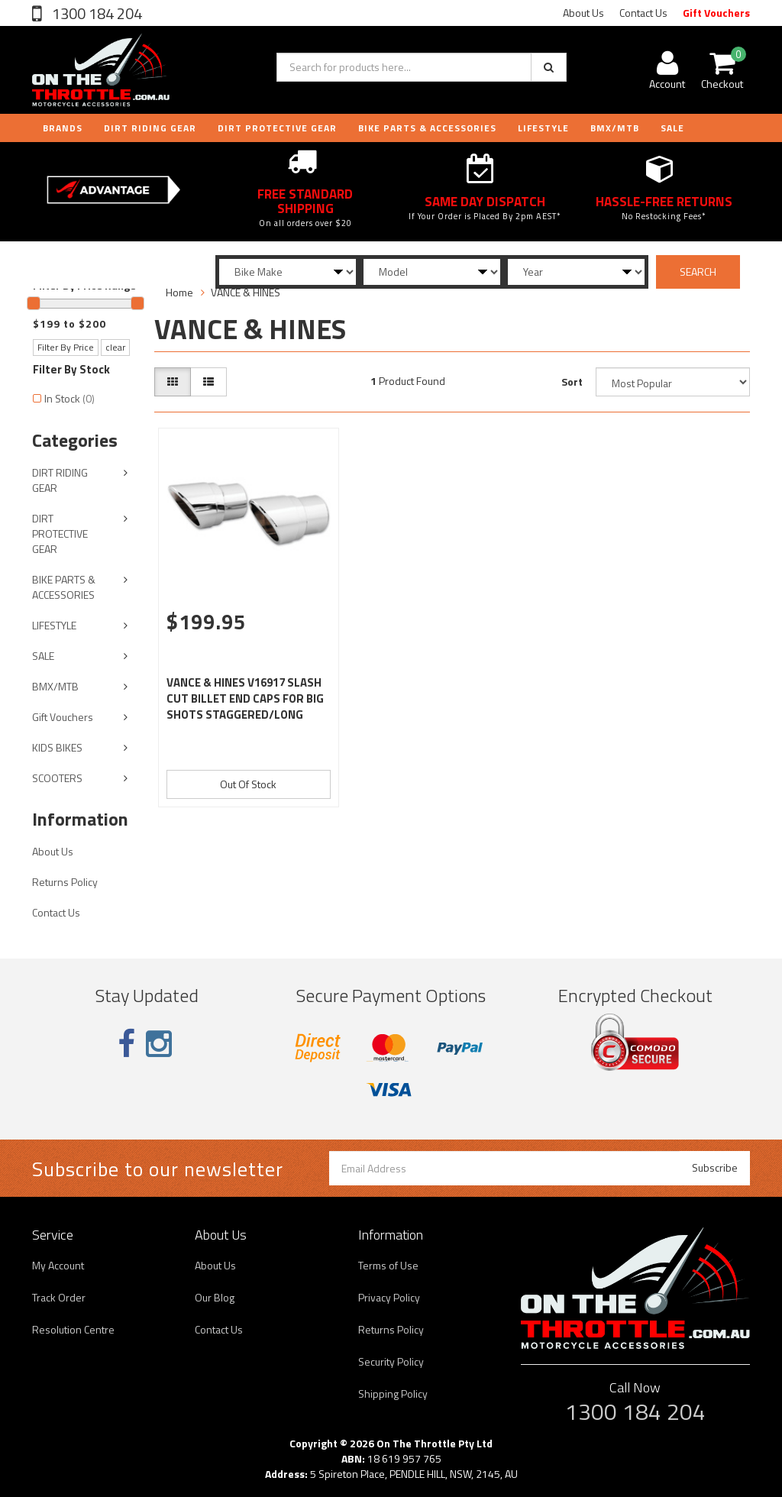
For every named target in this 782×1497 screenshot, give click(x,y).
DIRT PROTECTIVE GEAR (277, 128)
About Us (583, 13)
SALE (43, 656)
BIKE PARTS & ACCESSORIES (427, 128)
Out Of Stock (248, 784)
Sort (572, 381)
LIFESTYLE (543, 128)
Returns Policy (65, 882)
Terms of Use (388, 1265)
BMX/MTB (614, 128)
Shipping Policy (393, 1393)
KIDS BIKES (57, 747)
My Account (58, 1265)
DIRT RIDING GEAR (150, 128)
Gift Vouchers (716, 13)
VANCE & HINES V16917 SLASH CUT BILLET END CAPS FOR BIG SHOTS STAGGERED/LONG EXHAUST (245, 706)
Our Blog (214, 1297)
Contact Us (643, 13)
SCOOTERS (57, 778)
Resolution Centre (73, 1329)
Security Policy (391, 1361)
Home (179, 292)
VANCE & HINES (245, 292)
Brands (62, 128)
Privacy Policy (389, 1297)
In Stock (69, 398)
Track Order (59, 1297)
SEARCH (698, 272)
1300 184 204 (95, 13)
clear (115, 347)
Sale (672, 128)
